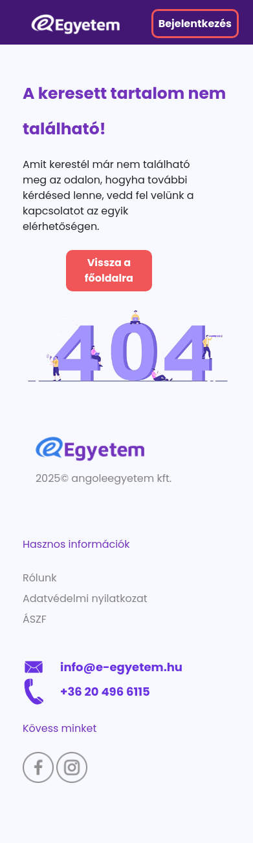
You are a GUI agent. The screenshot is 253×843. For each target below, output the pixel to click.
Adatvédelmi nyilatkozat (85, 598)
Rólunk (40, 577)
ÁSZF (35, 619)
